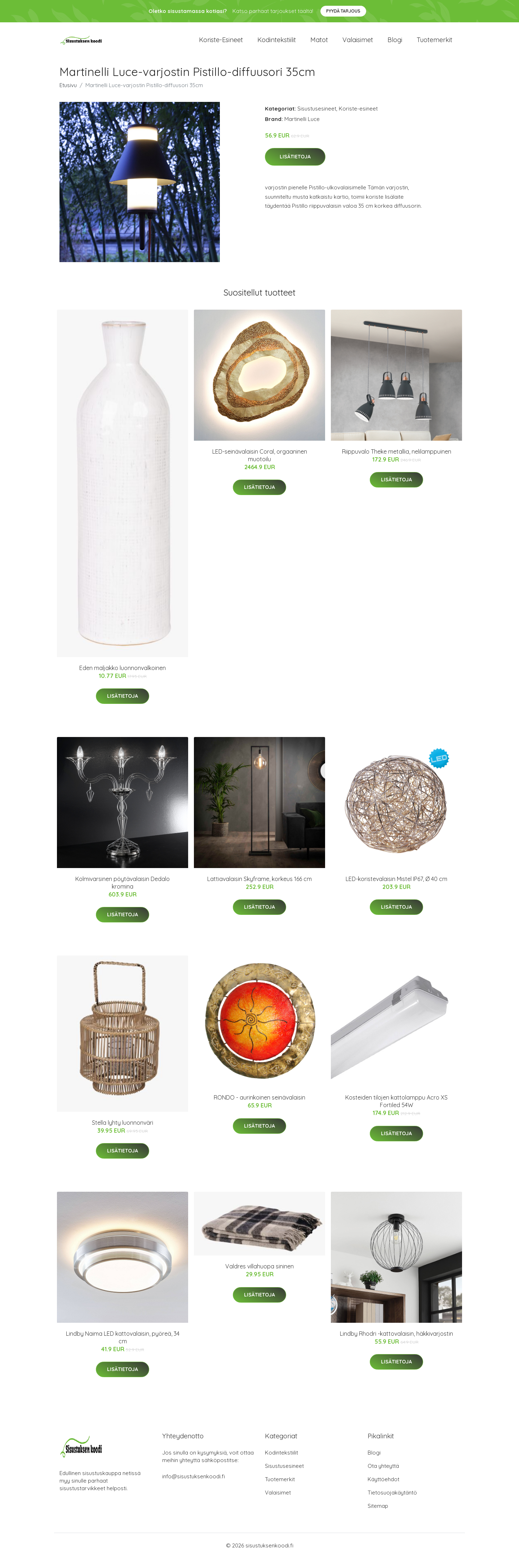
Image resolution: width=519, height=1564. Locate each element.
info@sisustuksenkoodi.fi (193, 1482)
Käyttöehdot (383, 1485)
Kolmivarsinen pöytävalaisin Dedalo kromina (122, 888)
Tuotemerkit (434, 43)
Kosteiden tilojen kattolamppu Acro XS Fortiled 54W (396, 1107)
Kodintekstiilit (276, 43)
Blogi (394, 43)
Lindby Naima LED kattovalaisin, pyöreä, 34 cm (122, 1343)
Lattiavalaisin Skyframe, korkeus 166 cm (259, 885)
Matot (319, 43)
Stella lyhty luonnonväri (122, 1128)
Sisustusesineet (316, 114)
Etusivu (68, 91)
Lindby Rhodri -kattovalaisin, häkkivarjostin (396, 1339)
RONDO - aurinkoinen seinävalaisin (259, 1103)
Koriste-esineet (221, 43)
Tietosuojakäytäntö (392, 1498)
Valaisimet (357, 43)
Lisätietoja (295, 163)
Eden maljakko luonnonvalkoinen (122, 674)
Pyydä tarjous (343, 11)
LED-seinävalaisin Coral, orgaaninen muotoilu (259, 461)
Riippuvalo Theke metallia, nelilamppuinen (396, 457)
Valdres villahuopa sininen (259, 1272)
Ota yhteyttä (383, 1472)
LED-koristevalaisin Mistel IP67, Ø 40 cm (396, 885)
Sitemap (378, 1512)
